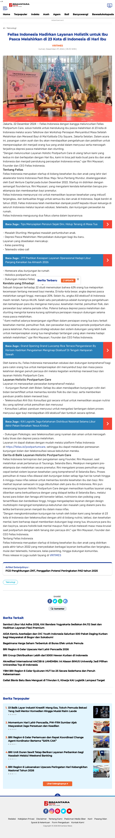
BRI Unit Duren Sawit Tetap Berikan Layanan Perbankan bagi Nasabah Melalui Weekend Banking (45, 754)
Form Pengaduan (60, 822)
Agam (57, 14)
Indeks (35, 14)
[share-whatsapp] (60, 601)
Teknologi (10, 582)
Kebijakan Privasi (26, 819)
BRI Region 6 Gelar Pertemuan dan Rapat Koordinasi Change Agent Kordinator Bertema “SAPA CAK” (45, 739)
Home (6, 14)
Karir (90, 819)
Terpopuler (20, 14)
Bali (66, 14)
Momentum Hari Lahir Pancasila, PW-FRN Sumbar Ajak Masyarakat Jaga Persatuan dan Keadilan (42, 724)
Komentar (57, 608)
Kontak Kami (77, 822)
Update (68, 280)
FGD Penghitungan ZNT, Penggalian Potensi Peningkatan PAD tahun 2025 (52, 570)
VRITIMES (55, 555)
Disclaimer (41, 819)
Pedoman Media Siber (75, 819)
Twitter (65, 812)
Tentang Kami (55, 819)
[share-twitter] (55, 601)
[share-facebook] (49, 601)
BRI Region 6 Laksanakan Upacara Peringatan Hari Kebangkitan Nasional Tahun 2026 (47, 768)
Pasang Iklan (100, 819)
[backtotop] (58, 796)
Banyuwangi (80, 14)
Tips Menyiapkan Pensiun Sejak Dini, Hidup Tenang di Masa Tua (59, 224)
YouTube (71, 812)
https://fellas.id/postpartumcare (25, 446)
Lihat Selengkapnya (57, 783)
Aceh (46, 14)
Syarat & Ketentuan (40, 822)
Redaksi (12, 819)
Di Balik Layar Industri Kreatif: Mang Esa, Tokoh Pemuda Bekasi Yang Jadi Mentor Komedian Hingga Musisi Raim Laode (47, 709)
